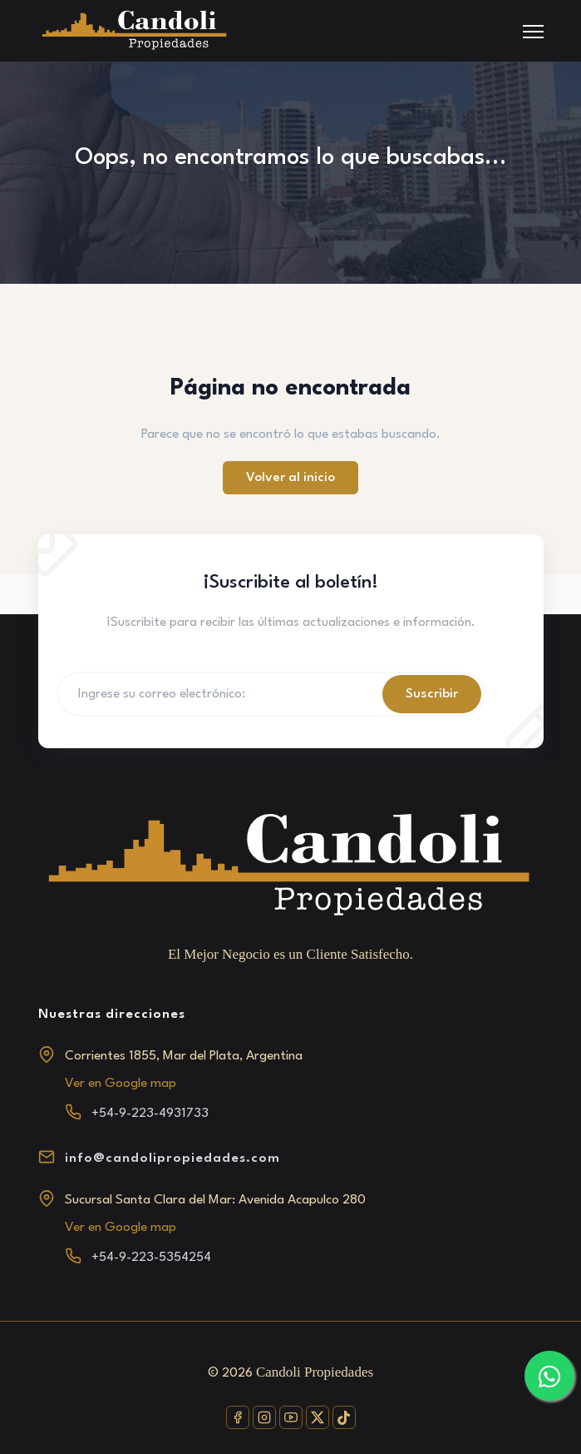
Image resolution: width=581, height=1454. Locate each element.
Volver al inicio (290, 477)
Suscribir (432, 694)
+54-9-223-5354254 (151, 1257)
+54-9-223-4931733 (150, 1113)
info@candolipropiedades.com (172, 1158)
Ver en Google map (120, 1083)
